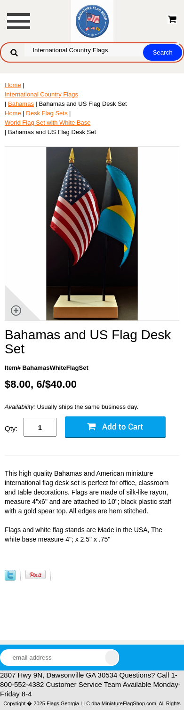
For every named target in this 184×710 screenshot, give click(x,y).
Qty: (11, 428)
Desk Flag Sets (46, 113)
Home (13, 84)
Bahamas (21, 103)
